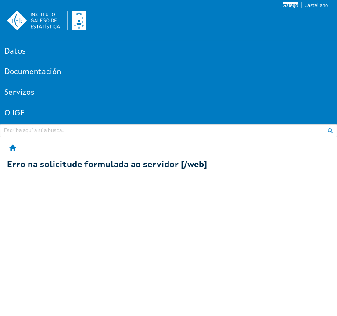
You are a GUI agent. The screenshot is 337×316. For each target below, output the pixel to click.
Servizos (19, 93)
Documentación (32, 72)
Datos (15, 51)
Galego (290, 6)
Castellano (316, 6)
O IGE (14, 113)
